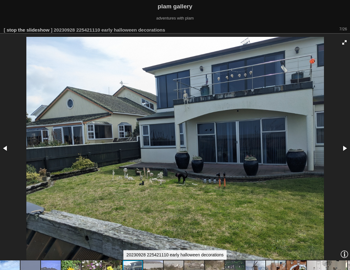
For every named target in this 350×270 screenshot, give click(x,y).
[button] (344, 42)
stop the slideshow (28, 30)
